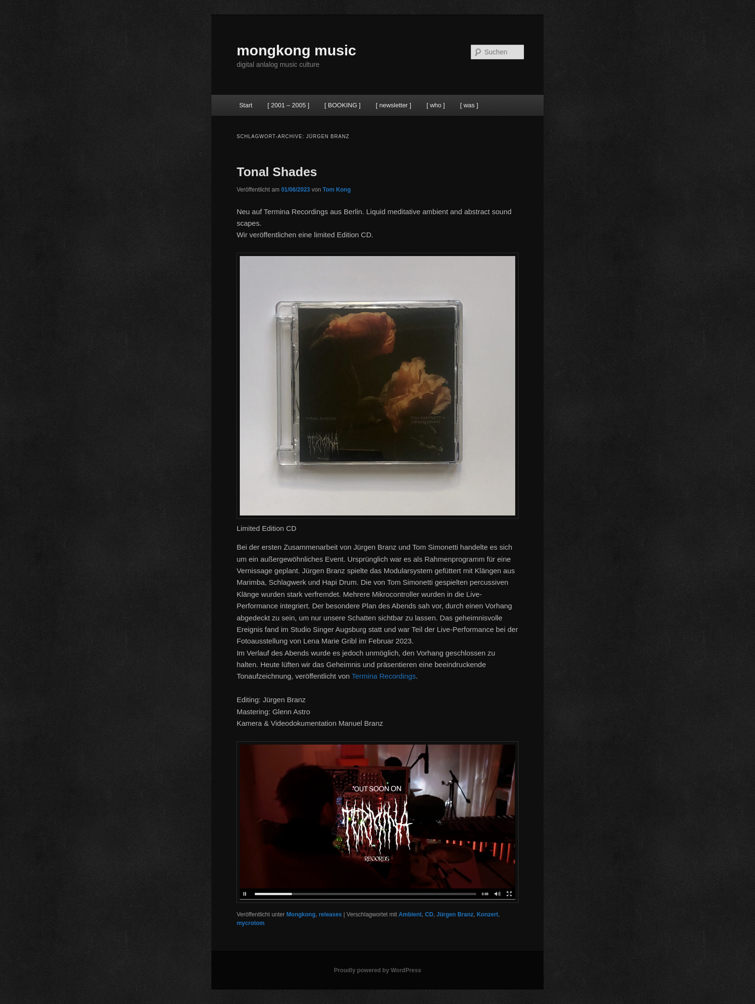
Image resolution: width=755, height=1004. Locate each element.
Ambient (410, 914)
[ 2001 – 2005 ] (289, 105)
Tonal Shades (276, 172)
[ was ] (469, 105)
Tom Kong (337, 189)
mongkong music (296, 50)
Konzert (487, 914)
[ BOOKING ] (343, 105)
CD (429, 914)
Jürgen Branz (455, 914)
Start (245, 105)
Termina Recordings (383, 676)
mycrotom (250, 923)
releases (330, 914)
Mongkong (301, 914)
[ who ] (436, 105)
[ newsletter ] (393, 105)
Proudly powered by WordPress (377, 970)
